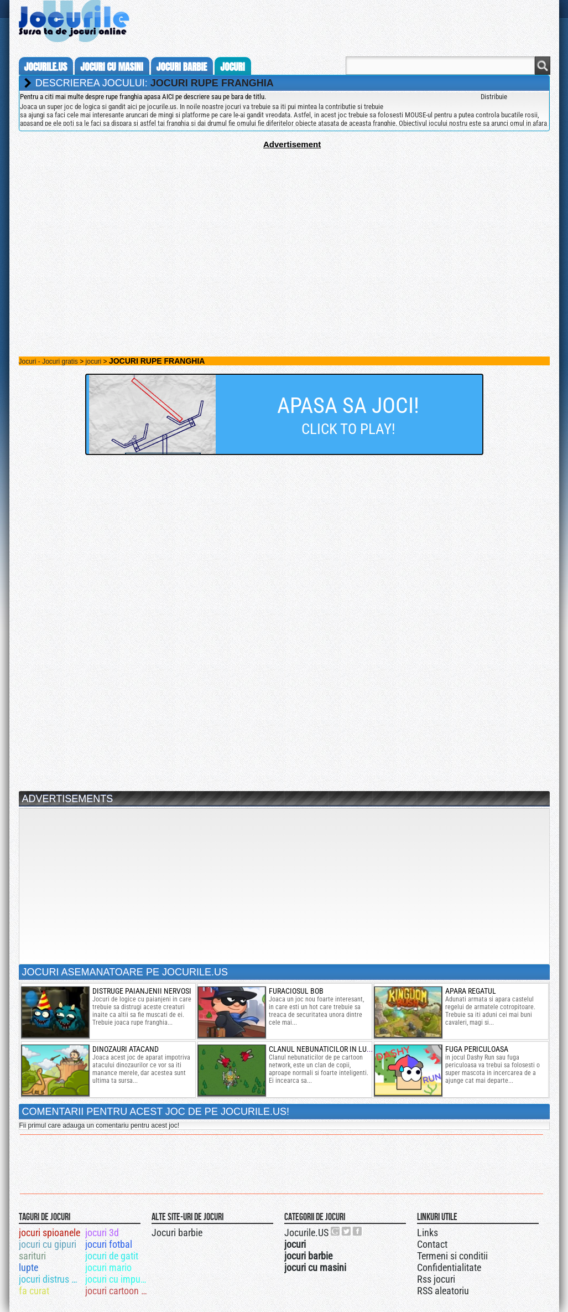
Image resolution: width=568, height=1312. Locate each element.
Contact (432, 1244)
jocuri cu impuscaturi (117, 1279)
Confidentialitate (449, 1267)
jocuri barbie (182, 67)
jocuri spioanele (49, 1232)
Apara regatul (470, 990)
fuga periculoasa (476, 1049)
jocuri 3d (102, 1232)
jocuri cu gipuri (47, 1244)
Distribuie (494, 96)
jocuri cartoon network (117, 1290)
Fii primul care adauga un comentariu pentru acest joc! (99, 1125)
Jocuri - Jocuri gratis (48, 361)
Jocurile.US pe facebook (358, 1231)
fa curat (34, 1290)
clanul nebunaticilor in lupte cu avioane (344, 1049)
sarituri (32, 1256)
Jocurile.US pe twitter (347, 1231)
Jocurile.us (45, 67)
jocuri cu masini (111, 67)
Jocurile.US (306, 1232)
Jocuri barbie (177, 1232)
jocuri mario (108, 1267)
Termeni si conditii (452, 1256)
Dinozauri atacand (125, 1049)
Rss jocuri (436, 1279)
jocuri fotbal (108, 1244)
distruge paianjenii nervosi (141, 990)
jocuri (232, 67)
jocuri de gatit (111, 1256)
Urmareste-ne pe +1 (336, 1231)
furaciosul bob (296, 990)
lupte (28, 1267)
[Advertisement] (284, 226)
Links (427, 1232)
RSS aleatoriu (443, 1290)
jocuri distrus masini (51, 1279)
